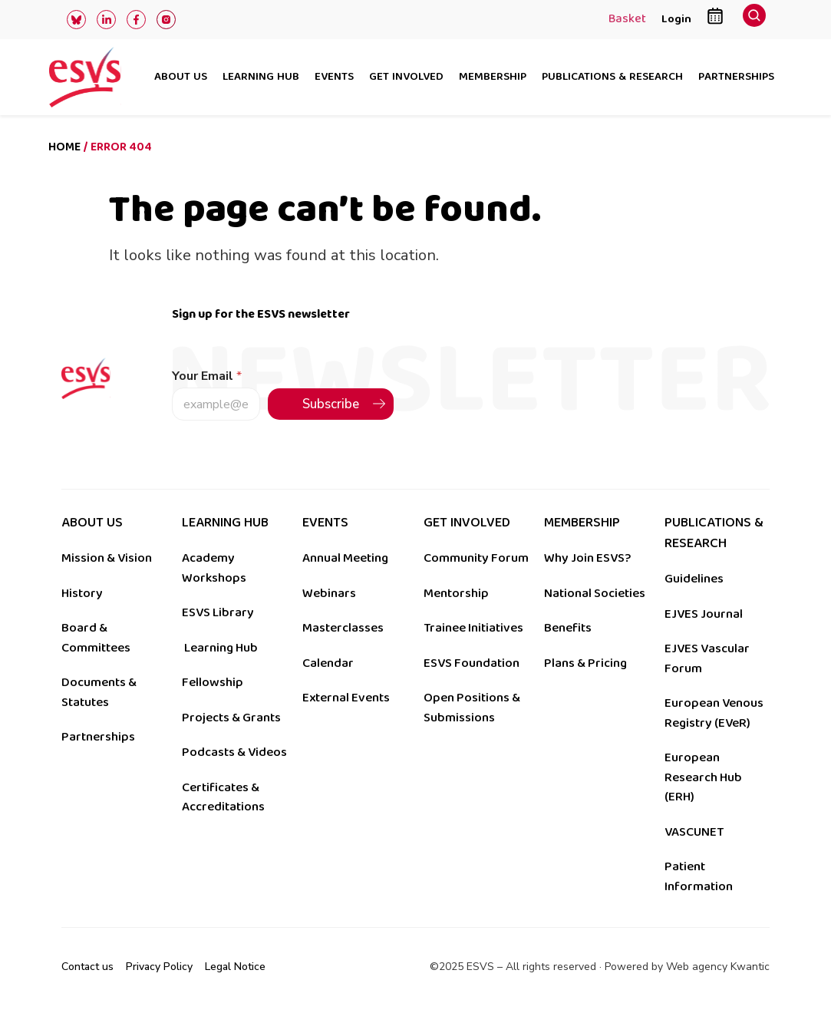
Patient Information (698, 876)
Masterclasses (343, 628)
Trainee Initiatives (473, 628)
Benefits (568, 628)
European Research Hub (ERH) (703, 777)
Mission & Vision (106, 558)
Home (64, 147)
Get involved (406, 77)
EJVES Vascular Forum (707, 658)
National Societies (594, 593)
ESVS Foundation (471, 663)
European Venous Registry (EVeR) (713, 713)
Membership (492, 77)
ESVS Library (218, 612)
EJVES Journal (703, 614)
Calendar (328, 663)
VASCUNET (694, 832)
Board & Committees (95, 638)
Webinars (329, 593)
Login (676, 19)
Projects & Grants (231, 718)
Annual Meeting (345, 558)
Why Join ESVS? (587, 558)
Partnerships (736, 77)
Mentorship (456, 593)
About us (180, 77)
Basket (627, 20)
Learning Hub (221, 648)
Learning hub (261, 77)
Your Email (207, 376)
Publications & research (612, 77)
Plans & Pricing (585, 663)
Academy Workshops (214, 568)
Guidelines (694, 579)
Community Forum (476, 558)
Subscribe (330, 404)
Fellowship (212, 682)
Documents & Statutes (99, 692)
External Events (346, 698)
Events (334, 77)
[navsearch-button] (754, 19)
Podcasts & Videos (234, 752)
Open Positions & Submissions (472, 708)
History (82, 593)
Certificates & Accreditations (223, 797)
